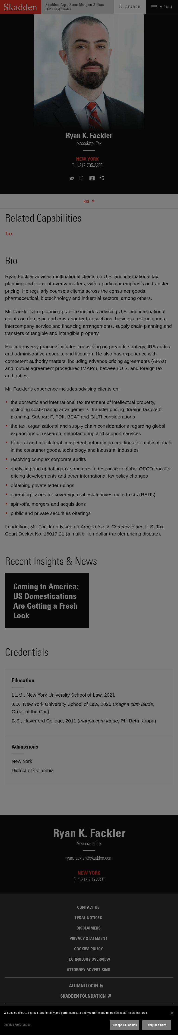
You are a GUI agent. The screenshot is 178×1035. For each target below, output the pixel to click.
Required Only (157, 1025)
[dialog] (89, 1020)
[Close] (171, 1013)
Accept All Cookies (124, 1025)
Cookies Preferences (17, 1024)
